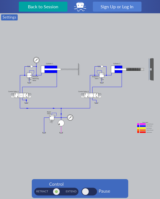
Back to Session (43, 6)
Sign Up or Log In (117, 6)
